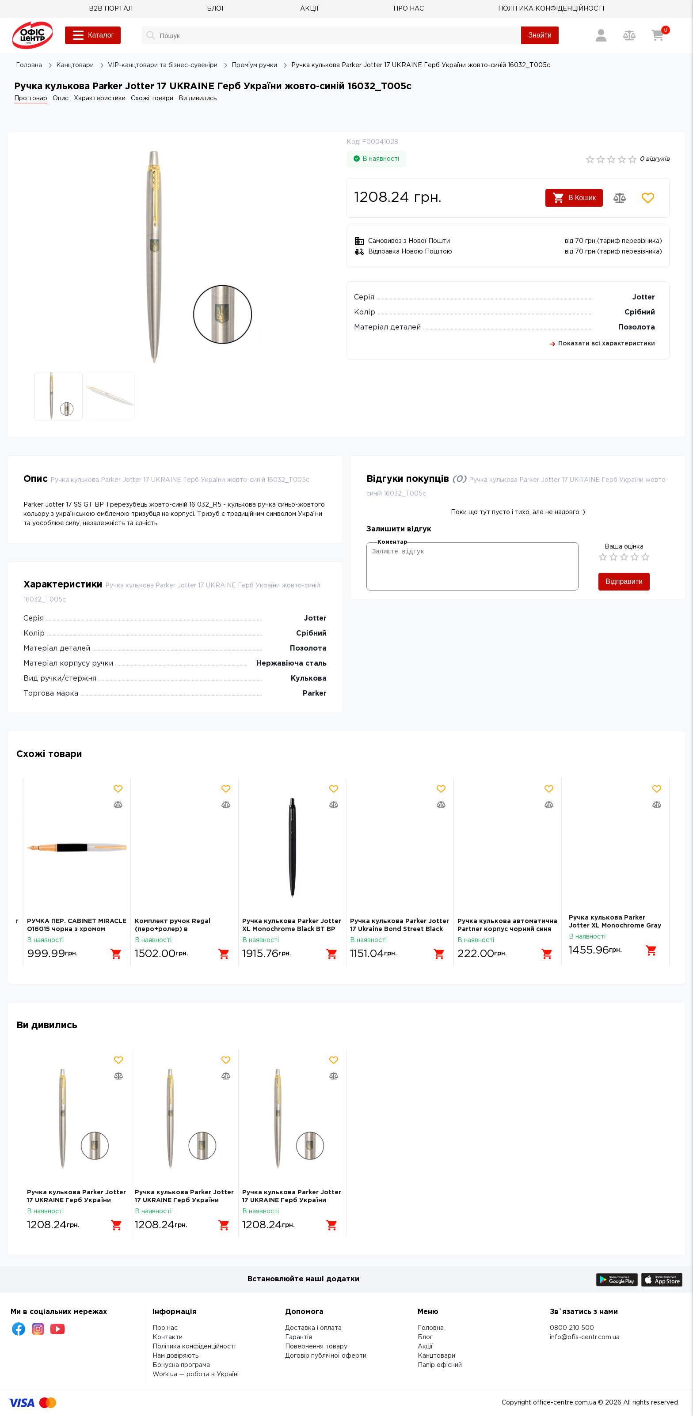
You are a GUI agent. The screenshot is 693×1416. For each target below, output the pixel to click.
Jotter (643, 297)
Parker (315, 693)
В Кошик (574, 198)
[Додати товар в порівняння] (619, 198)
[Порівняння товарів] (629, 35)
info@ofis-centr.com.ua (585, 1337)
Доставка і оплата (313, 1328)
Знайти (540, 35)
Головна (431, 1328)
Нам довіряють (175, 1356)
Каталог (93, 35)
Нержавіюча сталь (291, 663)
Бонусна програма (181, 1365)
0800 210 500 (572, 1328)
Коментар (392, 542)
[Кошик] (657, 35)
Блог (425, 1337)
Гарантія (298, 1337)
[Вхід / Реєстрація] (601, 35)
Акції (425, 1346)
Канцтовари (436, 1356)
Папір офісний (440, 1365)
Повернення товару (316, 1346)
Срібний (639, 312)
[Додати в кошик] (113, 950)
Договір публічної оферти (325, 1356)
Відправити (624, 581)
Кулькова (309, 678)
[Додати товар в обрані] (648, 198)
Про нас (165, 1328)
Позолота (636, 327)
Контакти (167, 1337)
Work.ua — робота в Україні (195, 1374)
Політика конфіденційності (194, 1346)
